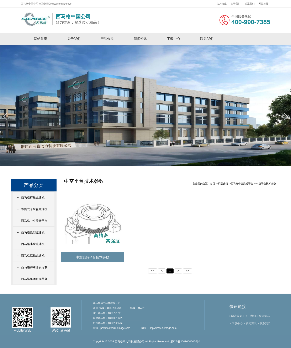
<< (152, 270)
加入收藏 (222, 3)
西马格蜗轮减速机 (32, 255)
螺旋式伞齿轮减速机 (34, 209)
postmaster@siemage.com (115, 328)
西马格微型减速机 (32, 232)
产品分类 (107, 38)
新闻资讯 (140, 38)
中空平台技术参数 (266, 183)
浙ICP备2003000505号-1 (185, 341)
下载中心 (173, 38)
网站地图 (264, 3)
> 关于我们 (249, 315)
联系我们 (250, 3)
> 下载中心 (236, 323)
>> (187, 270)
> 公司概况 (263, 315)
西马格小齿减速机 (32, 244)
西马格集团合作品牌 (34, 279)
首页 (212, 183)
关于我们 (235, 3)
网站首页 (40, 38)
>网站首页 (235, 315)
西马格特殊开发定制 (34, 267)
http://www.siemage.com (162, 328)
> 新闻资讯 (249, 323)
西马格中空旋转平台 (34, 220)
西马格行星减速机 (32, 197)
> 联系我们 (263, 323)
